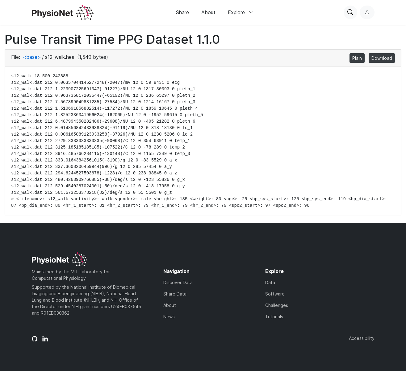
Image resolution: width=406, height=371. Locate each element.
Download (381, 58)
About (208, 12)
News (169, 316)
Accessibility (362, 338)
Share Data (174, 293)
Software (275, 293)
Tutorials (274, 316)
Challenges (276, 305)
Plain (357, 58)
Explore (241, 12)
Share (182, 12)
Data (270, 282)
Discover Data (178, 282)
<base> (32, 57)
